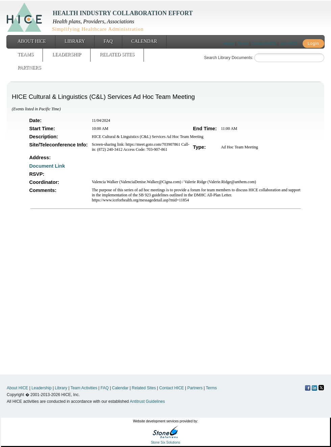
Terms (243, 43)
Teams (25, 54)
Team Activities (84, 388)
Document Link (48, 166)
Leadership (66, 54)
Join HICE (289, 43)
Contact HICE (264, 43)
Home (228, 43)
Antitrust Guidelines (147, 401)
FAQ (108, 41)
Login (313, 43)
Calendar (144, 41)
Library (75, 41)
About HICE (32, 41)
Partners (29, 67)
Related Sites (117, 54)
